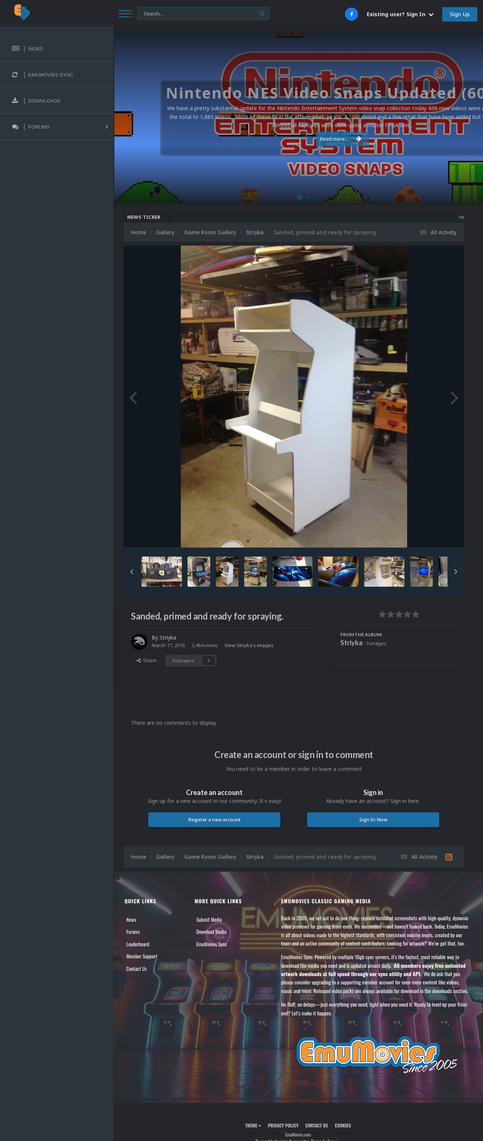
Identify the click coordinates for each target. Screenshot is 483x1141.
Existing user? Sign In (400, 14)
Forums (133, 931)
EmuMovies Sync (211, 944)
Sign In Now (373, 819)
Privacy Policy (283, 1125)
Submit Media (209, 919)
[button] (131, 571)
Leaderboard (137, 944)
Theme (253, 1125)
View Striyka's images (249, 645)
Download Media (211, 931)
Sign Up (460, 14)
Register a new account (214, 819)
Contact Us (136, 968)
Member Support (141, 956)
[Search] (203, 13)
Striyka (168, 637)
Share (147, 660)
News (131, 919)
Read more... (297, 138)
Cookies (343, 1125)
